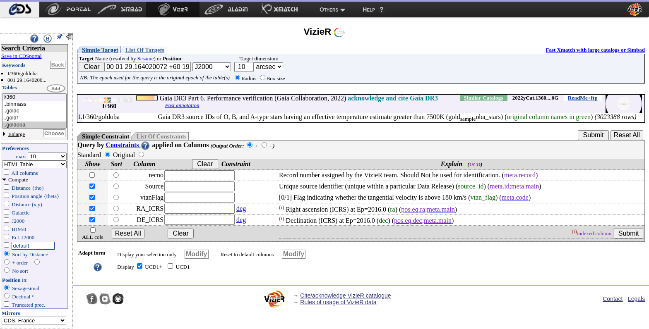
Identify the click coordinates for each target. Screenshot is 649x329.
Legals (636, 299)
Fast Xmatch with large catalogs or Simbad (595, 50)
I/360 (34, 97)
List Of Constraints (161, 136)
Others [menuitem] (329, 9)
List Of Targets (144, 50)
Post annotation (182, 105)
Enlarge (16, 134)
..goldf (34, 118)
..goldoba (34, 125)
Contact (613, 299)
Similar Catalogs (483, 98)
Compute (18, 179)
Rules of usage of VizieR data (338, 302)
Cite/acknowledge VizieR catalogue (345, 295)
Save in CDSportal (21, 56)
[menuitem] (19, 9)
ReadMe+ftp (583, 98)
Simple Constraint (105, 136)
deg (241, 208)
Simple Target (100, 50)
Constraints (128, 144)
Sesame (145, 58)
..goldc (34, 110)
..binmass (34, 104)
